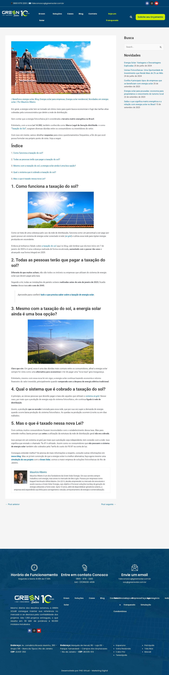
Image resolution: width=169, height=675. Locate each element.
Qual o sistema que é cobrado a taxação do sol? (34, 172)
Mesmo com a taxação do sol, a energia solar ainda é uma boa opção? (44, 166)
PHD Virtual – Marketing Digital (93, 670)
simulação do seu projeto (22, 459)
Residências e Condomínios (120, 605)
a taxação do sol (49, 246)
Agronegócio (153, 598)
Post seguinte (108, 504)
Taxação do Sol (18, 128)
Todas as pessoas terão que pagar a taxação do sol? (36, 159)
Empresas (136, 598)
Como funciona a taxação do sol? (28, 153)
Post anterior (13, 504)
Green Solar (42, 17)
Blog (81, 13)
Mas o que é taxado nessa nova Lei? (29, 179)
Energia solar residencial (77, 99)
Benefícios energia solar (23, 99)
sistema (92, 396)
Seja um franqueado (112, 17)
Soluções (57, 13)
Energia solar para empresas (52, 99)
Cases (70, 13)
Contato (92, 13)
